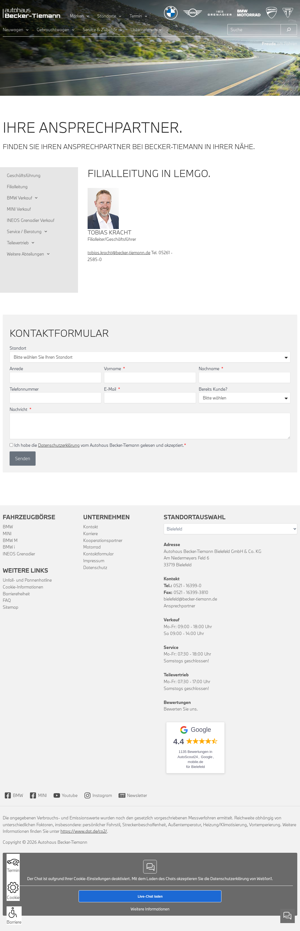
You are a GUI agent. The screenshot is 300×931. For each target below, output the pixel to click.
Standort (18, 348)
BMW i (9, 547)
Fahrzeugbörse (29, 517)
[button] (13, 912)
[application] (86, 16)
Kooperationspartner (102, 540)
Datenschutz (95, 567)
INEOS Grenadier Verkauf (30, 220)
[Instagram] (98, 795)
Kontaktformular (98, 553)
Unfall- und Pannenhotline (27, 580)
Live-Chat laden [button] (150, 896)
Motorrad (92, 547)
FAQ (7, 600)
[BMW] (14, 795)
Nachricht (19, 409)
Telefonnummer (24, 389)
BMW (8, 526)
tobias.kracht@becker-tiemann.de (119, 252)
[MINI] (38, 795)
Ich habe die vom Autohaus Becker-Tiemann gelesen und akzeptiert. (100, 445)
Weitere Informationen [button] (150, 909)
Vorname (113, 368)
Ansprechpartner (179, 605)
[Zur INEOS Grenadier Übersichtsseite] (220, 12)
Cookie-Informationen (23, 587)
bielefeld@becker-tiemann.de (190, 599)
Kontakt (90, 526)
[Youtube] (65, 795)
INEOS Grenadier (19, 553)
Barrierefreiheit (16, 593)
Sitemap (10, 607)
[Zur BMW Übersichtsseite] (171, 13)
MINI (7, 533)
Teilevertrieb (20, 243)
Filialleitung (17, 186)
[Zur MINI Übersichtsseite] (192, 12)
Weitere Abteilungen (28, 254)
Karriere (90, 533)
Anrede (16, 368)
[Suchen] (289, 29)
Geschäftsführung (24, 175)
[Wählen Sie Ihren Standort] (230, 528)
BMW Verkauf (22, 198)
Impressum (93, 560)
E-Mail (110, 389)
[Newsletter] (133, 795)
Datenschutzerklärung (59, 445)
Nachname (209, 368)
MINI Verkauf (19, 209)
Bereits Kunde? (213, 389)
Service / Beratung (27, 231)
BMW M (10, 540)
